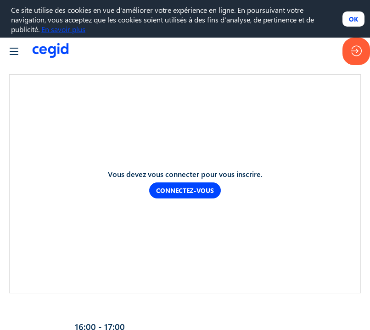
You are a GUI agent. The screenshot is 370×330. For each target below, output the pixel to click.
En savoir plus (63, 29)
